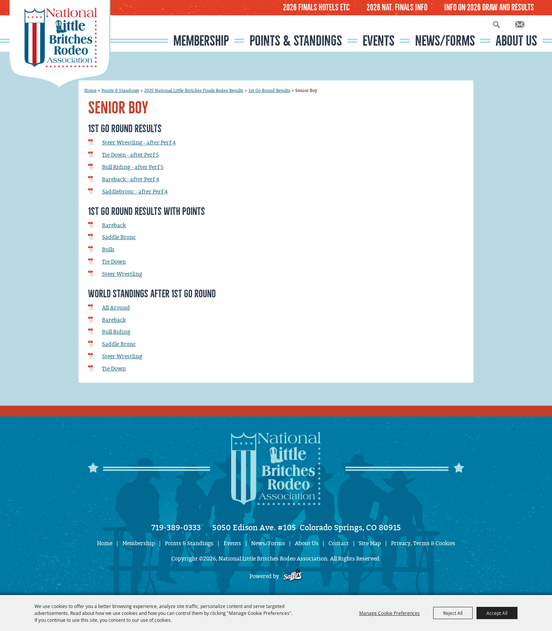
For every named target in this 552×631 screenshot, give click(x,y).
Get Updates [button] (520, 24)
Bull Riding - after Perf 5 (132, 167)
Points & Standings (296, 41)
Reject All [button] (453, 613)
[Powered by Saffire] (293, 576)
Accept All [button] (497, 613)
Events (378, 41)
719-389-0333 (176, 527)
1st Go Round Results (269, 90)
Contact (339, 543)
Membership (201, 41)
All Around (116, 308)
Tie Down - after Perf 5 (130, 155)
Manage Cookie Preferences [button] (389, 613)
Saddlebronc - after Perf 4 (135, 191)
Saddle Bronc (119, 237)
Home (90, 90)
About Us (516, 41)
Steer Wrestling (122, 274)
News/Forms (445, 41)
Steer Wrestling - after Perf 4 (139, 142)
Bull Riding (116, 332)
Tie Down (114, 262)
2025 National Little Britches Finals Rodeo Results (193, 90)
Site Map (370, 543)
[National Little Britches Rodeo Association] (60, 44)
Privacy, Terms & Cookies (423, 543)
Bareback (114, 225)
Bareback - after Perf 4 (130, 179)
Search (496, 24)
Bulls (108, 249)
